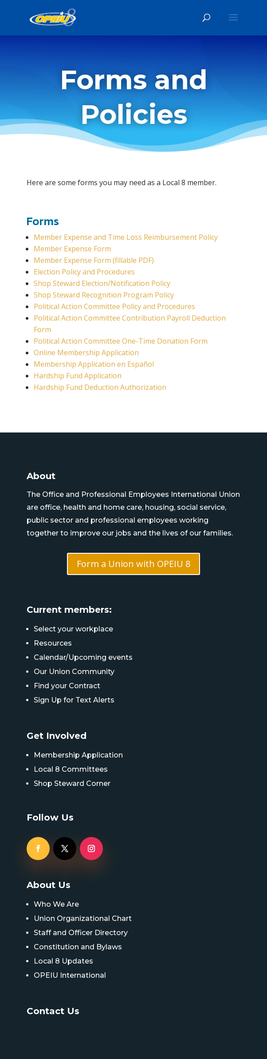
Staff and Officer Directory (81, 932)
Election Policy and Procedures (84, 272)
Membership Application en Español (94, 364)
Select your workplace (73, 629)
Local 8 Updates (63, 961)
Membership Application (78, 755)
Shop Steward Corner (72, 783)
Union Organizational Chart (83, 918)
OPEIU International (70, 975)
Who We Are (56, 904)
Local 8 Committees (71, 769)
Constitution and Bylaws (78, 947)
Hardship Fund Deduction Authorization (100, 387)
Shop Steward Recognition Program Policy (104, 295)
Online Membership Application (86, 352)
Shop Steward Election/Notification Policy (102, 283)
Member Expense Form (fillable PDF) (94, 260)
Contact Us (53, 1011)
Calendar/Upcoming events (83, 657)
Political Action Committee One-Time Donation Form (121, 341)
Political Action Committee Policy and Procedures (114, 306)
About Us (49, 885)
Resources (53, 643)
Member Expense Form (72, 249)
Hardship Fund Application (78, 376)
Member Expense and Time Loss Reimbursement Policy (126, 237)
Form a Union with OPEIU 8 (133, 564)
